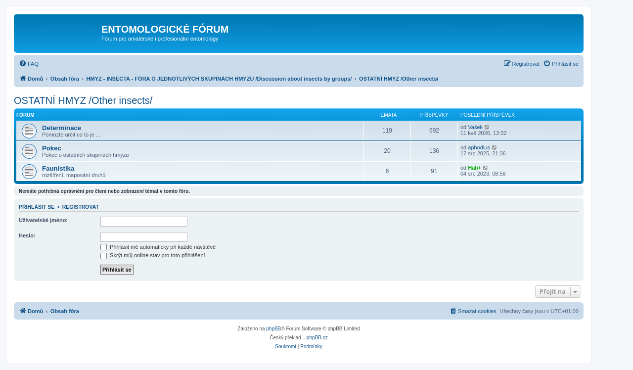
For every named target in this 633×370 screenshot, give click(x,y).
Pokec (51, 148)
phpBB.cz (317, 337)
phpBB (273, 328)
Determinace (61, 128)
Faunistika (58, 168)
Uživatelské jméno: (43, 220)
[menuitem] (29, 64)
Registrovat (80, 207)
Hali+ (474, 168)
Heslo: (27, 235)
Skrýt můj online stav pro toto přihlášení (152, 255)
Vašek (475, 127)
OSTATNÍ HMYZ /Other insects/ (83, 100)
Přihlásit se (36, 207)
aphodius (479, 147)
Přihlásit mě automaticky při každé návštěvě (158, 247)
